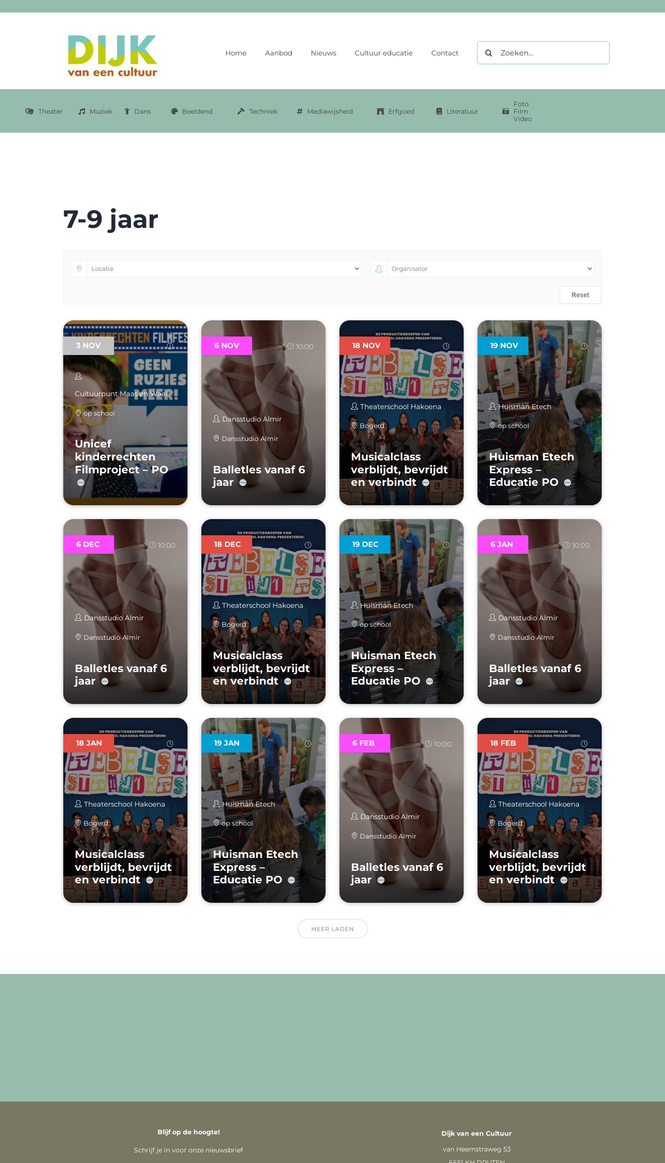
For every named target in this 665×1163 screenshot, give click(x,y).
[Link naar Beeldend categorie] (192, 111)
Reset (580, 295)
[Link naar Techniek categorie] (257, 111)
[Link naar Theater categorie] (44, 111)
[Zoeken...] (543, 52)
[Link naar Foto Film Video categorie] (517, 111)
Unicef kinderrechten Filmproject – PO (121, 456)
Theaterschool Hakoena (400, 406)
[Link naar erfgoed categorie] (395, 111)
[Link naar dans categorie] (138, 111)
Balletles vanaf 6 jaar (259, 476)
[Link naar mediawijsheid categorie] (324, 111)
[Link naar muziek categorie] (95, 111)
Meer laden (332, 928)
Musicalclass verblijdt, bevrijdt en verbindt (399, 469)
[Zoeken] (488, 52)
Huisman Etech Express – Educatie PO (531, 469)
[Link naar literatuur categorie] (457, 111)
